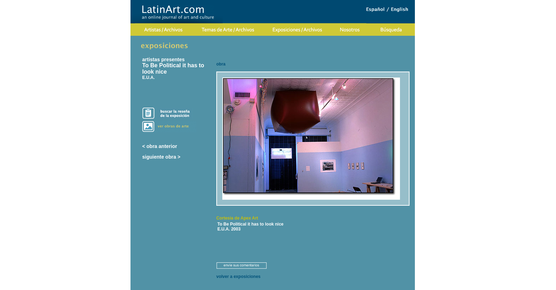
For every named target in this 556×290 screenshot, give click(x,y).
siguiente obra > (161, 157)
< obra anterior (159, 146)
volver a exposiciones (238, 276)
